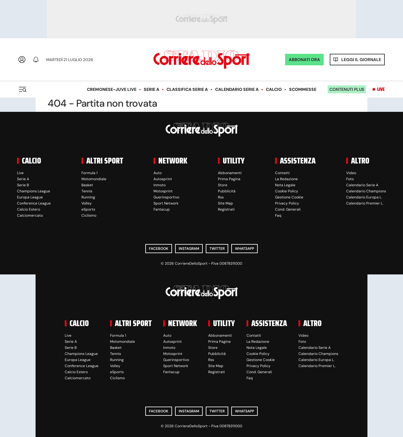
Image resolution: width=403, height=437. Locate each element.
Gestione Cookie (289, 197)
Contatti (282, 172)
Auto (157, 172)
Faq (278, 215)
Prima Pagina (229, 179)
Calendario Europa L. (364, 197)
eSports (88, 209)
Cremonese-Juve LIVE (111, 89)
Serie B (23, 185)
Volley (86, 203)
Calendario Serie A (237, 89)
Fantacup (161, 209)
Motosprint (163, 191)
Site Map (225, 203)
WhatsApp (244, 248)
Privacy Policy (287, 203)
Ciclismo (88, 215)
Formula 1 (89, 172)
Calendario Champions (366, 191)
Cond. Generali (288, 209)
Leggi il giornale (361, 59)
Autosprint (162, 179)
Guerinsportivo (166, 197)
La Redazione (286, 179)
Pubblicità (227, 191)
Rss (221, 197)
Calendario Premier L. (364, 203)
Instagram (189, 248)
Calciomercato (30, 215)
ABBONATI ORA (304, 59)
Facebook (158, 248)
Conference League (34, 203)
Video (351, 172)
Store (222, 185)
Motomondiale (93, 179)
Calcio (274, 89)
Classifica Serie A (187, 89)
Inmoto (159, 185)
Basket (87, 185)
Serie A (151, 89)
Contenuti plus (346, 89)
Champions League (33, 191)
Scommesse (302, 89)
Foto (350, 179)
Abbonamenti (230, 172)
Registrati (226, 209)
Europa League (30, 197)
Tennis (86, 191)
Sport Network (165, 203)
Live (381, 89)
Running (88, 197)
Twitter (217, 248)
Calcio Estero (28, 209)
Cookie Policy (286, 191)
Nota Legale (285, 185)
